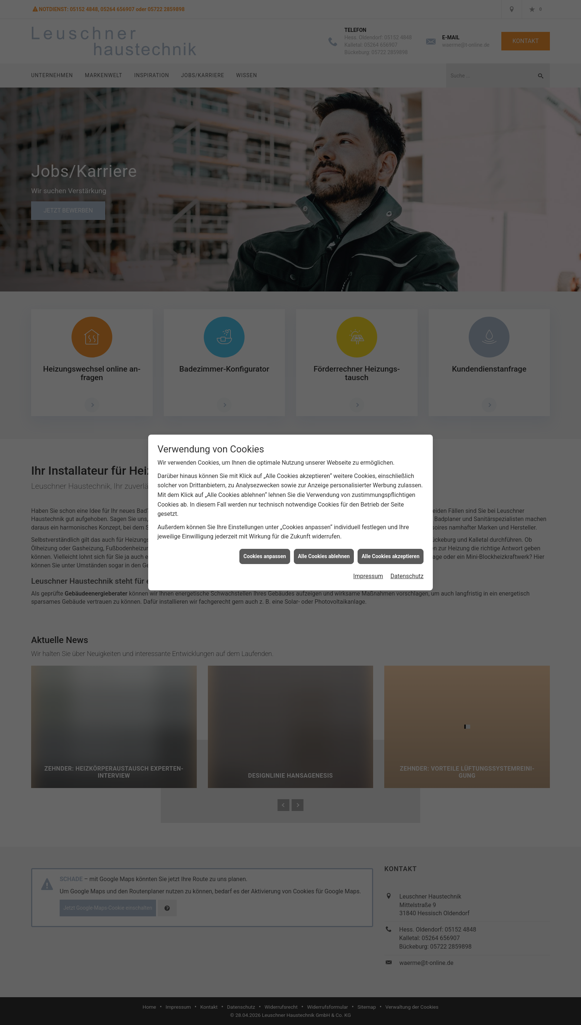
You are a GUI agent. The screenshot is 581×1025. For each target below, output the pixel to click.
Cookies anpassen (264, 550)
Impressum (368, 570)
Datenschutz (407, 570)
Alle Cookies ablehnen (324, 550)
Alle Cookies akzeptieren (390, 550)
